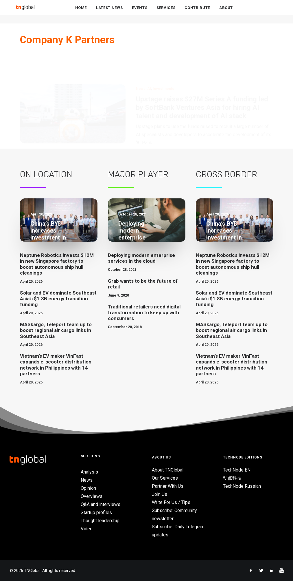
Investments (163, 61)
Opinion (88, 488)
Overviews (91, 496)
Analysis (89, 472)
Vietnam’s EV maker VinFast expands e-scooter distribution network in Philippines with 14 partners (55, 365)
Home (81, 12)
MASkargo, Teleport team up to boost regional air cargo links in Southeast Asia (56, 330)
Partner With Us (167, 486)
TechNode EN (236, 470)
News (140, 61)
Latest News (109, 12)
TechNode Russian (242, 486)
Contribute (197, 12)
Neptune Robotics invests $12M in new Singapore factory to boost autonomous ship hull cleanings (57, 264)
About (226, 12)
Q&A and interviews (100, 504)
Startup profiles (96, 512)
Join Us (159, 494)
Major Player (138, 174)
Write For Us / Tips (171, 502)
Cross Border (226, 174)
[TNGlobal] (25, 12)
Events (139, 12)
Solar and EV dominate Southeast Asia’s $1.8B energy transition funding (58, 299)
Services (165, 12)
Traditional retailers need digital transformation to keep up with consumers (144, 312)
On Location (46, 174)
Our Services (165, 478)
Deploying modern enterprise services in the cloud (141, 258)
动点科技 (232, 478)
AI (149, 61)
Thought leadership (100, 520)
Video (87, 528)
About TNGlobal (167, 470)
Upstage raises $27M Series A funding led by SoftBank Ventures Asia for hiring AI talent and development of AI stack (202, 79)
